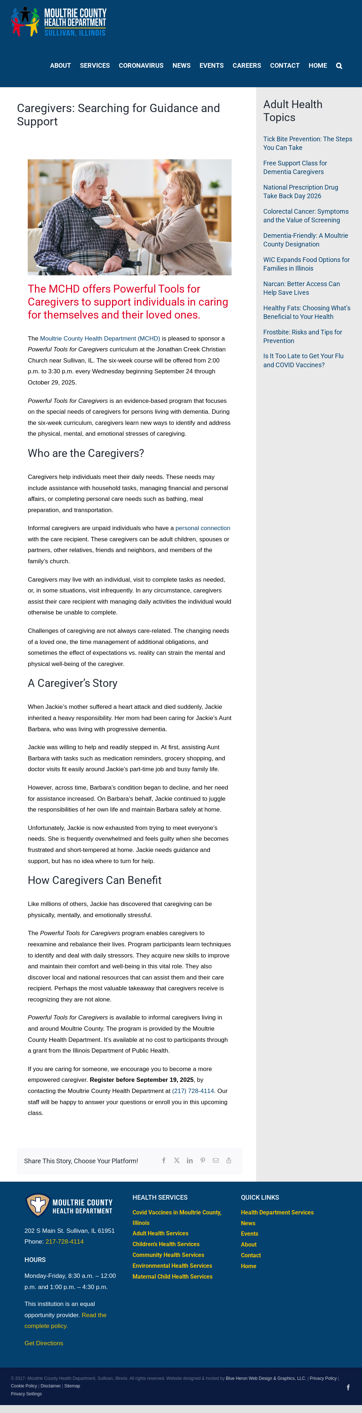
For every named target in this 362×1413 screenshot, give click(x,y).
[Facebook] (163, 1161)
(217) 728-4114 (193, 1091)
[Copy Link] (228, 1161)
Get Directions (43, 1343)
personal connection (202, 528)
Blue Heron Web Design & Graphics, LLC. (266, 1378)
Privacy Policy (323, 1378)
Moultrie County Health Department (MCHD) (100, 338)
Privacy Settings (26, 1393)
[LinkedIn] (189, 1161)
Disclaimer (51, 1385)
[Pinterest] (202, 1161)
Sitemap (72, 1385)
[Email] (215, 1161)
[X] (176, 1161)
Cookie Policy (24, 1385)
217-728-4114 (65, 1241)
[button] (339, 65)
